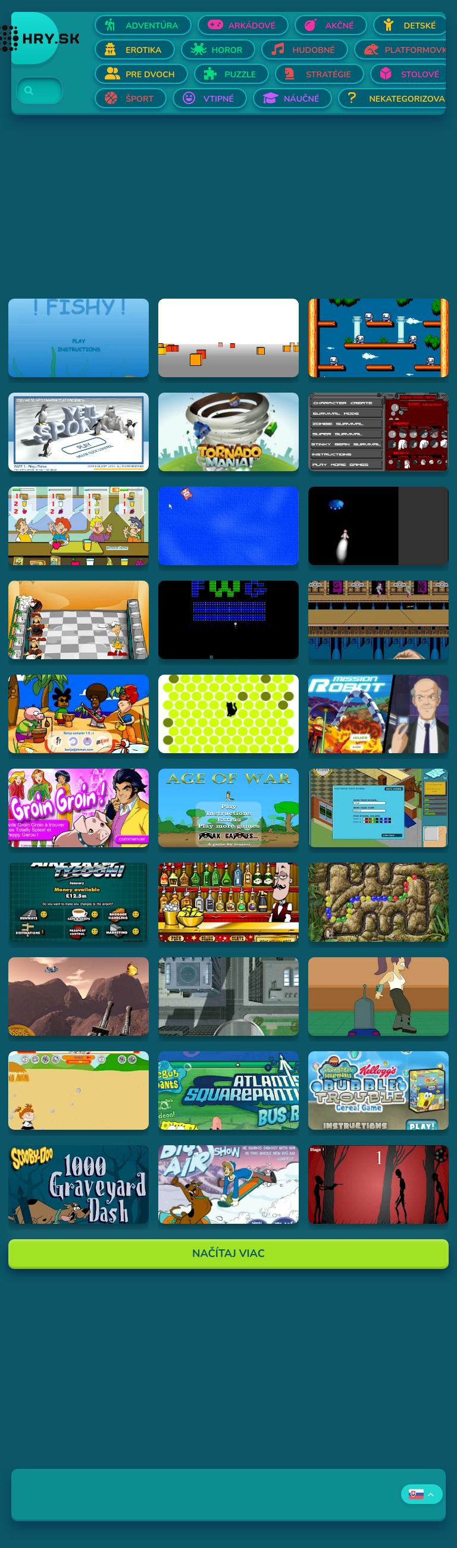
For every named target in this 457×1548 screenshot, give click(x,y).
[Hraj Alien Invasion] (378, 526)
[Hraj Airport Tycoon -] (78, 902)
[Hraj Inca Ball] (378, 902)
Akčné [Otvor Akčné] (339, 26)
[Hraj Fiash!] (78, 338)
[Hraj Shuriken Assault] (378, 620)
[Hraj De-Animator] (378, 1184)
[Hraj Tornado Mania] (228, 432)
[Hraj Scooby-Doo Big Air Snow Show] (228, 1184)
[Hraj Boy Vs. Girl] (78, 1090)
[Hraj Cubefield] (228, 338)
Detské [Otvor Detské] (420, 26)
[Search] (32, 91)
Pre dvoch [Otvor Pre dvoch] (150, 74)
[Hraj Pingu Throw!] (78, 432)
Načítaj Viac (228, 1253)
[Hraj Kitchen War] (78, 620)
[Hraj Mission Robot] (378, 714)
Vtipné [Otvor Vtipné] (219, 99)
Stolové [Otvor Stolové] (420, 74)
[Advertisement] (228, 215)
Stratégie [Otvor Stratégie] (328, 74)
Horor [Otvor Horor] (227, 50)
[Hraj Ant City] (228, 996)
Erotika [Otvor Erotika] (143, 50)
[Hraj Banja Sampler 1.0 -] (78, 714)
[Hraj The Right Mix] (228, 902)
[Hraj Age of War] (228, 808)
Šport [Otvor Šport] (140, 99)
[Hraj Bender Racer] (378, 996)
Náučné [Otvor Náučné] (302, 99)
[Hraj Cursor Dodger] (228, 526)
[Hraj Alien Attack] (78, 996)
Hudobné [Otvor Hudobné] (313, 50)
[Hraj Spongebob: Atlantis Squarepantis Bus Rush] (228, 1090)
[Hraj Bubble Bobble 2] (378, 338)
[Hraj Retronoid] (228, 620)
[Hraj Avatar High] (378, 808)
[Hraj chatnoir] (228, 714)
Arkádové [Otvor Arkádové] (252, 26)
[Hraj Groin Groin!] (78, 808)
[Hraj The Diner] (78, 526)
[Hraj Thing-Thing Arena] (378, 432)
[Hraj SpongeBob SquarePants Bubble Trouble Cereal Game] (378, 1090)
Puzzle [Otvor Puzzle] (240, 74)
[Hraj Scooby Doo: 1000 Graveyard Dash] (78, 1184)
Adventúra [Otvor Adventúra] (152, 26)
